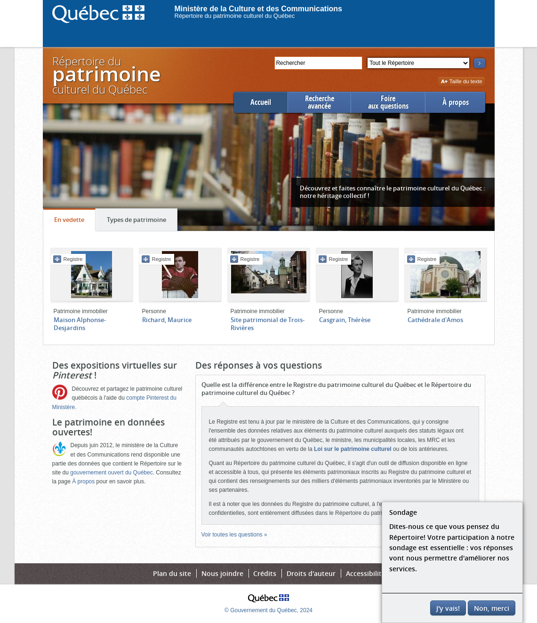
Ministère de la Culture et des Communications (259, 9)
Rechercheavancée (319, 102)
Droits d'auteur (311, 573)
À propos (455, 102)
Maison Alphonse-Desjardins (80, 323)
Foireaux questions (388, 102)
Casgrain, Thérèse (344, 319)
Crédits (264, 573)
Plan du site (172, 573)
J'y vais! (448, 608)
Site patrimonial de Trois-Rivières (268, 323)
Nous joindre (222, 573)
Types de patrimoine (141, 222)
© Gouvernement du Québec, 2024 (268, 610)
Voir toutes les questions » (234, 534)
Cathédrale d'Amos (435, 319)
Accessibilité (365, 573)
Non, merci (491, 608)
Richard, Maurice (167, 319)
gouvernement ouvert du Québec (111, 472)
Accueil (260, 102)
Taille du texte (461, 82)
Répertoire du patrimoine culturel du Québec (235, 15)
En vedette (75, 222)
